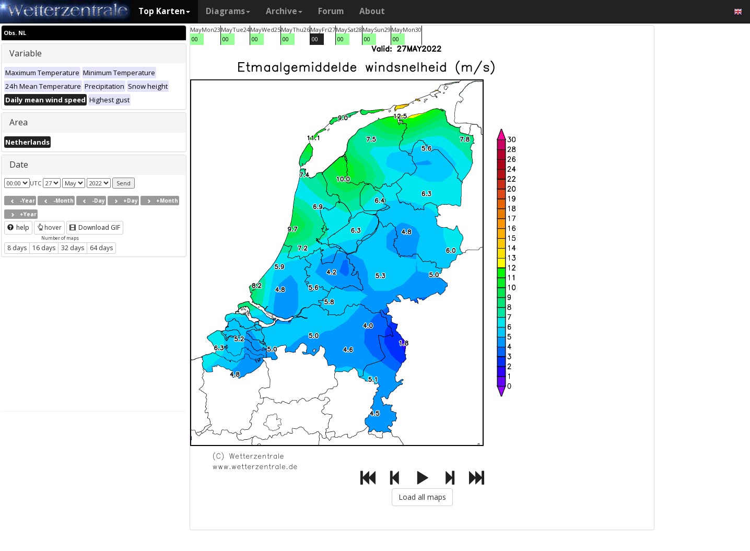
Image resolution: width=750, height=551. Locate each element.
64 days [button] (101, 247)
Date (18, 164)
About (372, 11)
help (18, 227)
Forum (331, 11)
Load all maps (422, 497)
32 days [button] (72, 247)
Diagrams (228, 11)
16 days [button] (43, 247)
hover (49, 227)
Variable (25, 53)
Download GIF (94, 227)
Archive (284, 11)
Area (18, 122)
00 (195, 39)
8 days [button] (17, 247)
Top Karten (164, 11)
